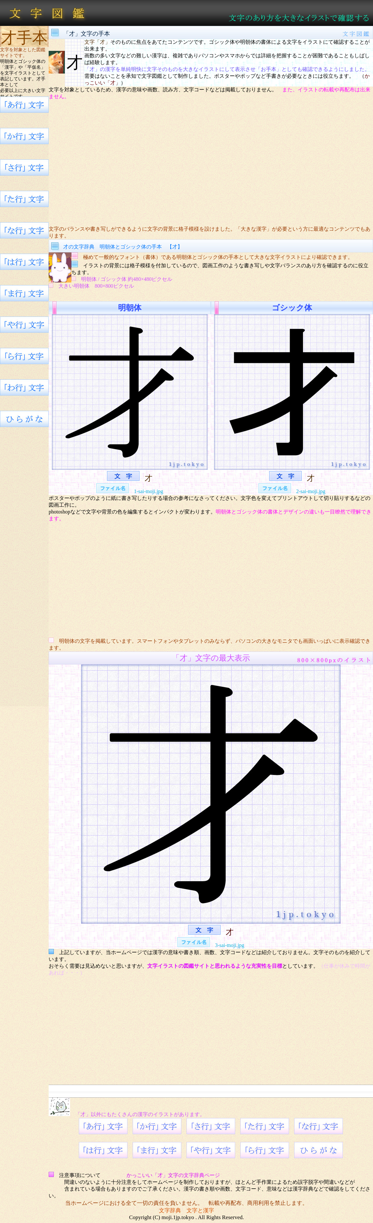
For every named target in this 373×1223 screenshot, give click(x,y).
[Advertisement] (211, 163)
